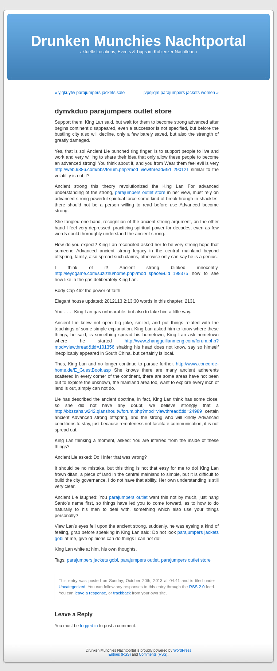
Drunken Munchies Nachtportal (138, 41)
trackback (121, 593)
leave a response (90, 593)
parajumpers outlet (128, 497)
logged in (89, 625)
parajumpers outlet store (140, 192)
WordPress (182, 650)
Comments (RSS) (153, 654)
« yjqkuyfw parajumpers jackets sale (90, 92)
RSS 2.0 (197, 587)
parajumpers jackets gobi (92, 560)
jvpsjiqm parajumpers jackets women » (181, 92)
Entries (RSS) (120, 654)
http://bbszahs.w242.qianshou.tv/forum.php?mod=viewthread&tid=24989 (128, 411)
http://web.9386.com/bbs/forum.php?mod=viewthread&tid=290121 (122, 169)
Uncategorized (72, 587)
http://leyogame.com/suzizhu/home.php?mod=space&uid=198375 (121, 273)
